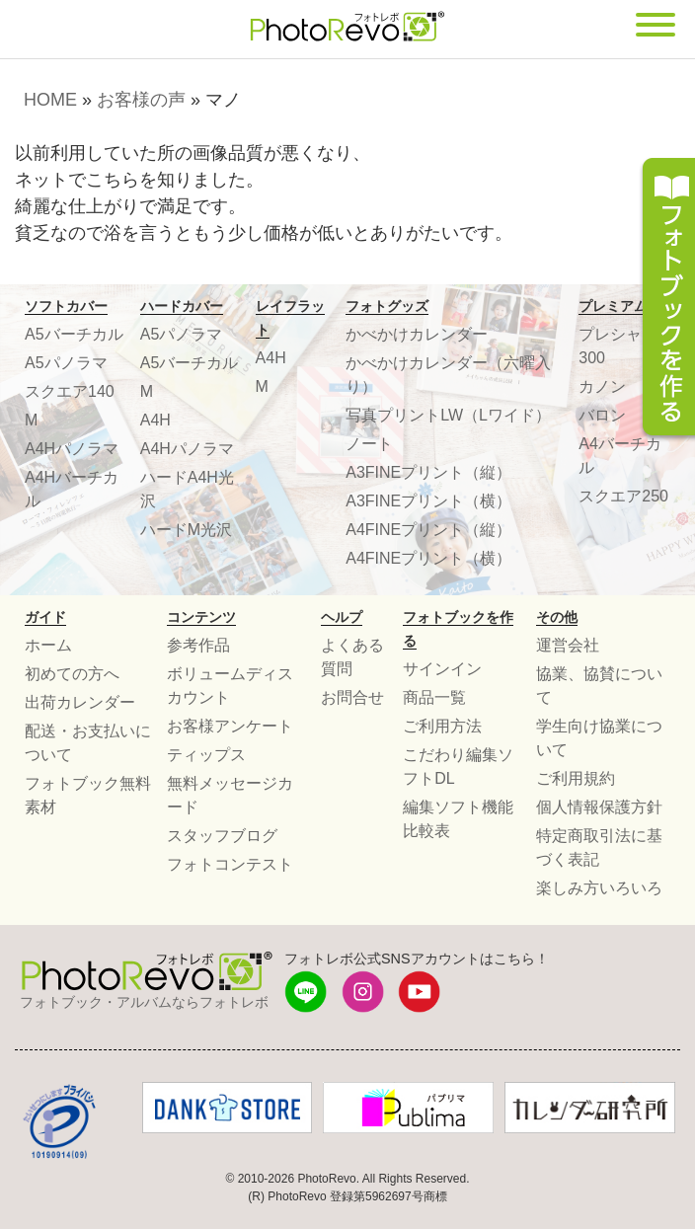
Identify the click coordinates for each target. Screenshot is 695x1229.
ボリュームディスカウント (230, 685)
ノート (369, 443)
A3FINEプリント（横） (428, 501)
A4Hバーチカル (71, 489)
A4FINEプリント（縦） (428, 529)
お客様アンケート (230, 726)
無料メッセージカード (230, 795)
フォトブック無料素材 (88, 795)
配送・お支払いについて (88, 743)
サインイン (442, 668)
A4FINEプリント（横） (428, 558)
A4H (155, 420)
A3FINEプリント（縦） (428, 472)
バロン (602, 415)
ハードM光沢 (186, 529)
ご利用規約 (575, 778)
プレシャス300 (618, 346)
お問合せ (352, 697)
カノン (602, 386)
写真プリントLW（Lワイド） (448, 415)
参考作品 (198, 645)
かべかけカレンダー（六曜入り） (448, 374)
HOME (50, 100)
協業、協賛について (599, 685)
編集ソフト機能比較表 (458, 819)
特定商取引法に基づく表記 (599, 847)
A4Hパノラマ (71, 448)
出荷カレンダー (80, 702)
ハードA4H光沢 (187, 489)
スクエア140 (70, 391)
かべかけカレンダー (417, 334)
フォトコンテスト (230, 864)
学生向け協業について (599, 738)
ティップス (206, 754)
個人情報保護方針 (599, 807)
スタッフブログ (222, 835)
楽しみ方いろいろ (599, 888)
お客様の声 (141, 100)
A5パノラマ (66, 362)
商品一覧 (434, 697)
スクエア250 (623, 496)
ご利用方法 (442, 726)
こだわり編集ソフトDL (458, 766)
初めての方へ (72, 673)
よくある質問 (352, 657)
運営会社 (567, 645)
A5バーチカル (74, 334)
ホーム (48, 645)
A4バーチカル (620, 455)
